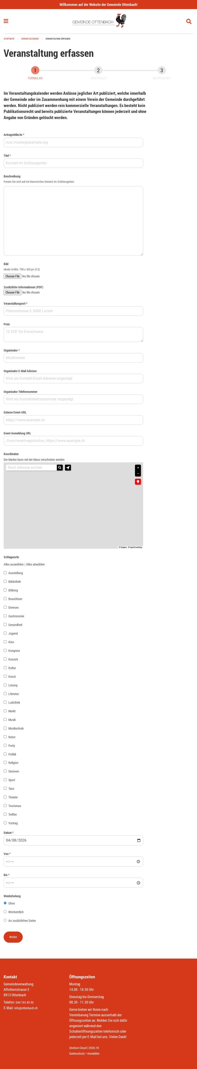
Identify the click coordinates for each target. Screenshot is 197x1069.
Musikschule (16, 730)
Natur (11, 739)
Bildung (13, 592)
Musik (12, 721)
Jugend (13, 635)
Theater (13, 799)
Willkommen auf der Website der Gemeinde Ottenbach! (98, 4)
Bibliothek (14, 583)
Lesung (12, 687)
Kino (11, 644)
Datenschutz (78, 1053)
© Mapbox (123, 549)
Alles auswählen (14, 566)
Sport (11, 782)
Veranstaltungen (31, 40)
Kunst (12, 678)
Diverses (13, 609)
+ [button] (138, 470)
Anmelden (97, 1053)
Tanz (11, 790)
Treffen (12, 816)
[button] (68, 470)
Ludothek (14, 704)
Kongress (14, 652)
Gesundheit (15, 626)
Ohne (11, 905)
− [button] (138, 475)
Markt (11, 713)
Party (11, 747)
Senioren (13, 773)
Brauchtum (15, 600)
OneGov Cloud (79, 1048)
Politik (12, 756)
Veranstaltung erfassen (61, 40)
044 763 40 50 (26, 1002)
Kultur (12, 670)
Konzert (13, 661)
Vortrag (13, 825)
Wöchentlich (16, 914)
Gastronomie (16, 618)
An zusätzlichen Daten (22, 922)
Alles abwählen (35, 566)
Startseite (9, 40)
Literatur (13, 695)
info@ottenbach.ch (28, 1008)
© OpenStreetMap (135, 549)
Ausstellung (15, 575)
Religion (13, 765)
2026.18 (97, 1048)
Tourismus (14, 808)
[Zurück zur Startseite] (98, 22)
